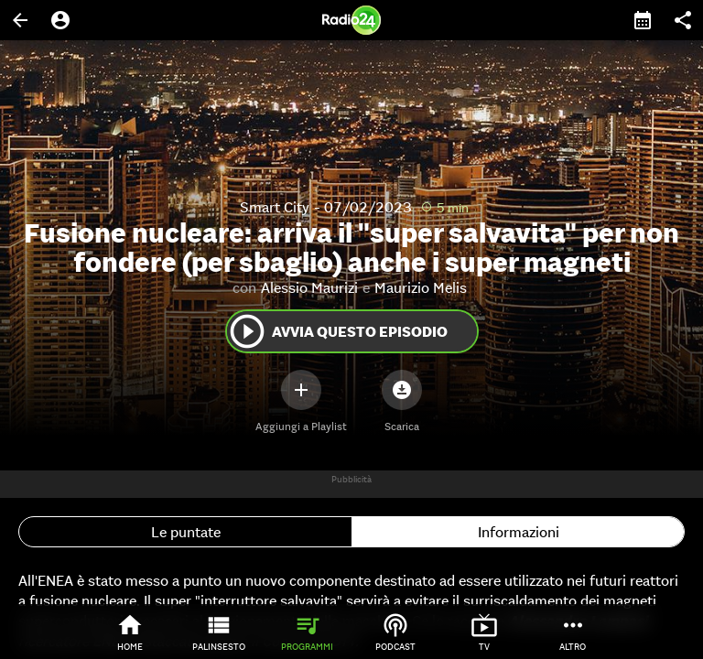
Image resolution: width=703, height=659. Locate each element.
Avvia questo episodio (337, 331)
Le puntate (186, 532)
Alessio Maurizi (309, 287)
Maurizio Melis (420, 287)
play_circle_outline (247, 331)
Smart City (274, 207)
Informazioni (518, 532)
